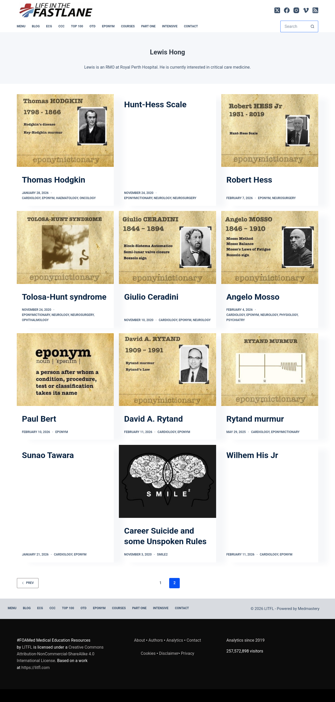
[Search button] (312, 26)
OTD (92, 26)
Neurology (162, 198)
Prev (28, 583)
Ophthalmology (35, 320)
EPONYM (108, 26)
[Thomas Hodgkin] (65, 130)
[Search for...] (293, 26)
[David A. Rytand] (167, 369)
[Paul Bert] (65, 369)
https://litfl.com (35, 667)
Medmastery (309, 608)
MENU (21, 26)
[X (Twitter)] (277, 10)
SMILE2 (162, 554)
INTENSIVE (169, 26)
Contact (191, 26)
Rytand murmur (255, 419)
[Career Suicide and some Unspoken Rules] (167, 481)
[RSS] (315, 10)
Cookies (149, 653)
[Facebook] (287, 10)
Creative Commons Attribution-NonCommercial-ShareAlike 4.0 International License (60, 654)
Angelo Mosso (253, 297)
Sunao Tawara (48, 455)
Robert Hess (249, 180)
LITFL (27, 647)
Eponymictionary (138, 198)
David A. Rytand (153, 419)
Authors (156, 640)
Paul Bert (39, 419)
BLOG (36, 26)
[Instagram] (296, 10)
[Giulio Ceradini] (167, 247)
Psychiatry (235, 320)
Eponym (48, 198)
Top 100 (77, 26)
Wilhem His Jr (252, 455)
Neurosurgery (185, 198)
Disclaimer (168, 653)
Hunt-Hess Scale (155, 104)
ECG (49, 26)
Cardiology (31, 198)
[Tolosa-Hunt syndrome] (65, 247)
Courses (128, 26)
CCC (62, 26)
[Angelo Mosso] (269, 247)
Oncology (87, 198)
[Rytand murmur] (269, 369)
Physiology (288, 315)
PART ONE (148, 26)
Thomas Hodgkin (53, 180)
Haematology (67, 198)
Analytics (174, 640)
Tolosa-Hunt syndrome (64, 297)
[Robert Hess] (269, 130)
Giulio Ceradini (151, 297)
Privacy (187, 653)
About (139, 640)
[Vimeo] (306, 10)
